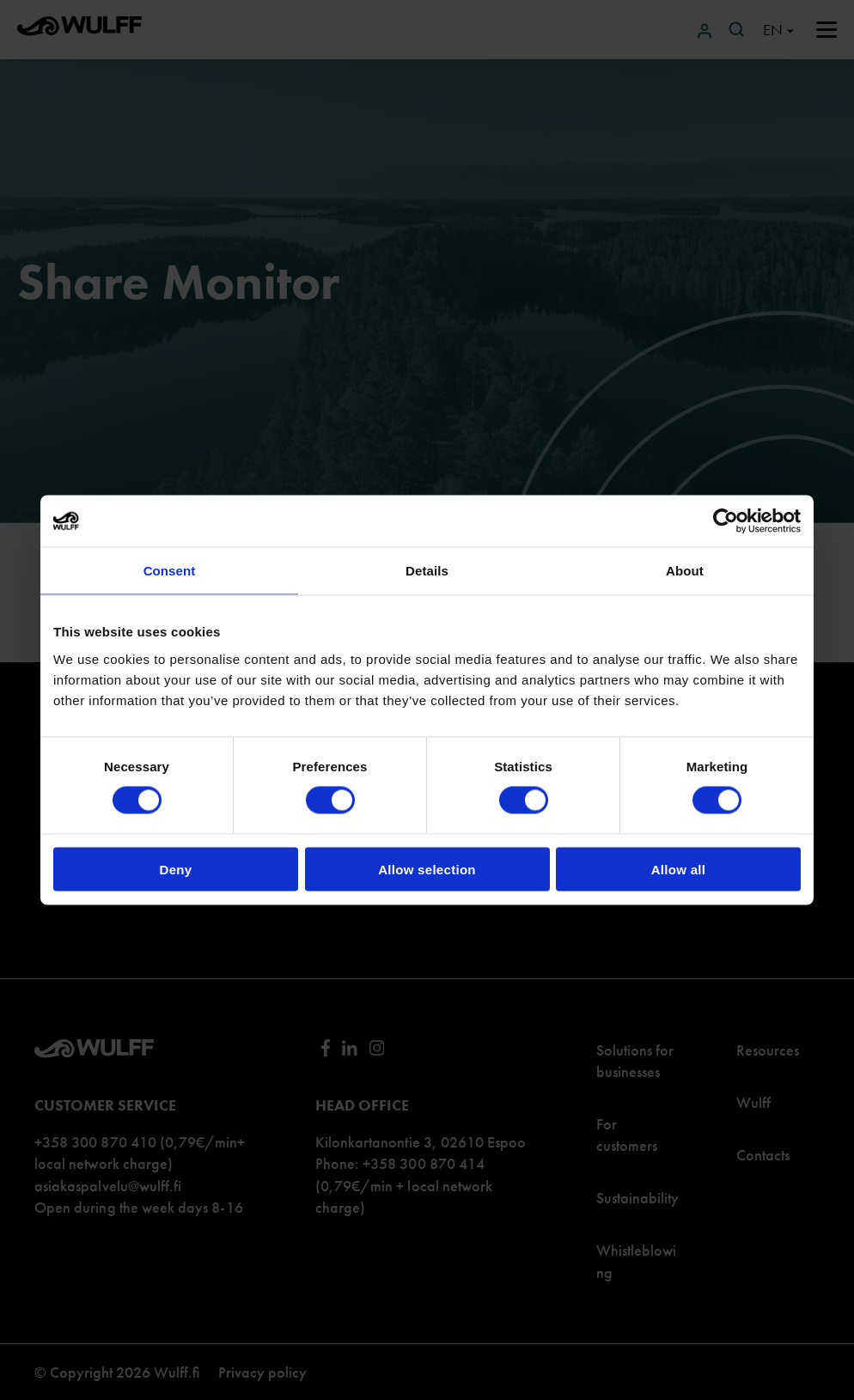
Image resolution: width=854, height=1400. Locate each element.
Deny (176, 868)
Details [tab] (427, 570)
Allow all (678, 868)
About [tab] (685, 570)
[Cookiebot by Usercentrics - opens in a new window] (725, 521)
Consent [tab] (169, 570)
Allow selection (427, 868)
